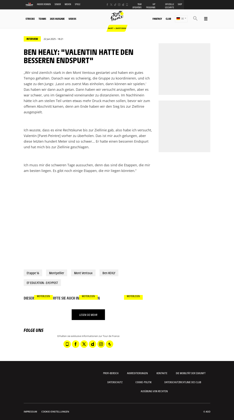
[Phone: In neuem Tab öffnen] (127, 5)
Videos (72, 18)
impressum (30, 411)
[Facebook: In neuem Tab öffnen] (107, 5)
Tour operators (137, 6)
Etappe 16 (33, 273)
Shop (180, 4)
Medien (68, 4)
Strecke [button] (30, 18)
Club (168, 18)
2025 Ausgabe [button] (57, 18)
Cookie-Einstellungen (55, 411)
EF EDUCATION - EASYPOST (42, 283)
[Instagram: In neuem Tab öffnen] (119, 5)
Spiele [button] (77, 4)
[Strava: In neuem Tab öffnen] (109, 344)
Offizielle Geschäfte (169, 6)
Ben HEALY (109, 273)
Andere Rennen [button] (44, 4)
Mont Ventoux (83, 273)
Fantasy (157, 18)
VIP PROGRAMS (150, 6)
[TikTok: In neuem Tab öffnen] (115, 5)
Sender (58, 4)
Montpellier (56, 273)
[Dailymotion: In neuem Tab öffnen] (123, 5)
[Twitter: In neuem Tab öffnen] (111, 5)
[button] (181, 18)
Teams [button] (42, 18)
